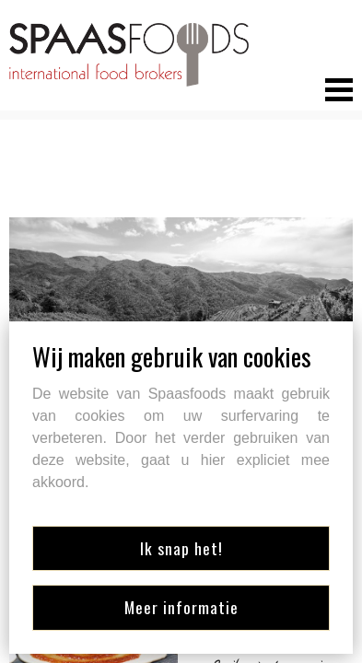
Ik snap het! (181, 548)
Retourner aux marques (116, 185)
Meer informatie (181, 607)
